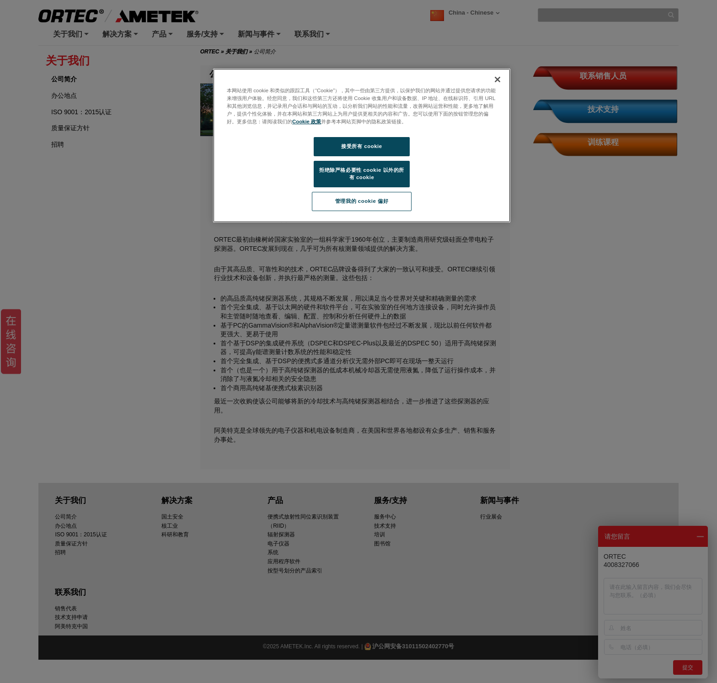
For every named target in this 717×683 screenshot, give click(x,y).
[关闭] (497, 79)
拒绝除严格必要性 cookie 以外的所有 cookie (361, 173)
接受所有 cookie (361, 146)
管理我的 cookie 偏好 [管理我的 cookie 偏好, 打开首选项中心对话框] (361, 201)
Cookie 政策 (306, 121)
